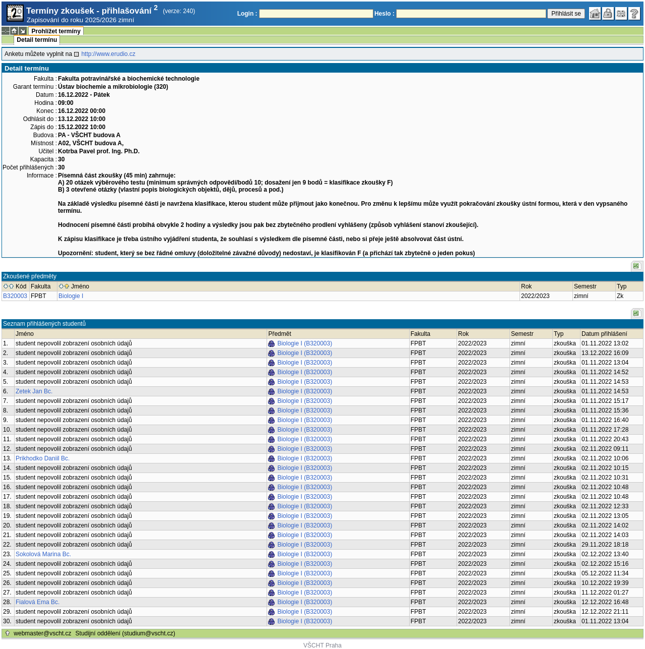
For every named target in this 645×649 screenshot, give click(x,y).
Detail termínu (37, 39)
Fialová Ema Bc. (37, 602)
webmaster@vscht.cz (42, 633)
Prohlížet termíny (55, 31)
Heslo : (384, 13)
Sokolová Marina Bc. (43, 554)
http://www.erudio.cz (108, 53)
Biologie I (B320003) (304, 343)
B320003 (15, 296)
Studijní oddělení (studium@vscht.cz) (125, 633)
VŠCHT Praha (322, 645)
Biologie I (70, 296)
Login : (247, 13)
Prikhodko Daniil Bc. (43, 458)
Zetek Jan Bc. (34, 391)
